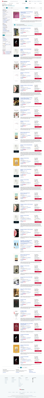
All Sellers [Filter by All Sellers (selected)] (4, 50)
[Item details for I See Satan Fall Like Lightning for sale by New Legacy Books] (16, 338)
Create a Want (4, 372)
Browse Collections (11, 3)
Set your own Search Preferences (32, 372)
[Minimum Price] (4, 42)
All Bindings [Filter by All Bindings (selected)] (4, 24)
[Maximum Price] (7, 42)
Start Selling (40, 3)
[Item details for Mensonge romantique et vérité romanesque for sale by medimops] (16, 89)
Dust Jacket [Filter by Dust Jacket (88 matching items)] (5, 29)
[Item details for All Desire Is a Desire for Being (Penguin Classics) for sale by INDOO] (16, 173)
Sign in (32, 1)
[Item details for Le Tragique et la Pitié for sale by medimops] (16, 315)
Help (40, 1)
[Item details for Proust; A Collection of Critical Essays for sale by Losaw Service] (16, 32)
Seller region (4, 46)
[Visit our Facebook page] (32, 379)
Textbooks (30, 3)
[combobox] (17, 1)
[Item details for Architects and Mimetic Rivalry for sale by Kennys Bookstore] (16, 162)
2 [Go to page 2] (22, 367)
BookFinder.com (22, 393)
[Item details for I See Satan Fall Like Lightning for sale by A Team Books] (16, 42)
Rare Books (17, 3)
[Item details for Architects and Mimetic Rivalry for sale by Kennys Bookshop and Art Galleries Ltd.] (16, 349)
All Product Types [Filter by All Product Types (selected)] (5, 10)
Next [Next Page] (25, 367)
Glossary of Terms (31, 371)
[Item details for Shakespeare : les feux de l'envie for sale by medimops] (16, 76)
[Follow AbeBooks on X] (32, 380)
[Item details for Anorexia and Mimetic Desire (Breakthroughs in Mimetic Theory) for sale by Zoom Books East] (16, 15)
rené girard (6, 5)
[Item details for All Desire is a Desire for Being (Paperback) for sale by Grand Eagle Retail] (16, 149)
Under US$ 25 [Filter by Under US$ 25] (4, 38)
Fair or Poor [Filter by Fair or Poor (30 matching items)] (5, 21)
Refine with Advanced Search (11, 5)
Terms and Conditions (30, 395)
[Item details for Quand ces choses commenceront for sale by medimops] (16, 65)
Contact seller (21, 44)
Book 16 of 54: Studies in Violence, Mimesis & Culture (25, 99)
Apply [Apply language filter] (3, 35)
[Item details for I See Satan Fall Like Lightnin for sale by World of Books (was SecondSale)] (16, 360)
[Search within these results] (27, 9)
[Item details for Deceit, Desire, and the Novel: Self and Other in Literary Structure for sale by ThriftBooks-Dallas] (16, 327)
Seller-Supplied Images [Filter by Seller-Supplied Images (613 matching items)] (6, 30)
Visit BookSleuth (17, 372)
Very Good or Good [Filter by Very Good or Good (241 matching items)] (5, 20)
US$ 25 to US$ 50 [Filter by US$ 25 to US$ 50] (5, 39)
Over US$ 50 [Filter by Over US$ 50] (4, 40)
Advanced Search (4, 3)
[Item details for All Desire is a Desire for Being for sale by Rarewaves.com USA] (16, 219)
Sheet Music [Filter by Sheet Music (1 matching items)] (4, 13)
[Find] (26, 1)
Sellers (35, 3)
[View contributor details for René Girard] (21, 14)
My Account (35, 1)
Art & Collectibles (24, 3)
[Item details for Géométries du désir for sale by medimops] (16, 303)
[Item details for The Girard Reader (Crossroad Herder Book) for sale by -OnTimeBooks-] (16, 281)
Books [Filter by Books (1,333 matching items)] (4, 11)
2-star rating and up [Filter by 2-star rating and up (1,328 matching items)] (7, 51)
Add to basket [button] (38, 17)
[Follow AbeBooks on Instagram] (32, 382)
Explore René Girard (30, 25)
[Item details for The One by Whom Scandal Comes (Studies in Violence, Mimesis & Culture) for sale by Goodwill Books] (16, 101)
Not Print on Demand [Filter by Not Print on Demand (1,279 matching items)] (6, 31)
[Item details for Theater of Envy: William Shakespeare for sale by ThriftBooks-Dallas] (16, 293)
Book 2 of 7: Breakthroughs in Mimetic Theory (25, 13)
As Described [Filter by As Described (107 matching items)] (5, 22)
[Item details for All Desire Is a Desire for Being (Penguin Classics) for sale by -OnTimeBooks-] (16, 53)
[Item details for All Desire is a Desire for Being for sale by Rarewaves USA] (16, 183)
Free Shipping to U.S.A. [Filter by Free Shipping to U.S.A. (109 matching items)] (6, 44)
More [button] (23, 155)
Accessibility (20, 386)
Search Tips (30, 370)
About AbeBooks (20, 378)
